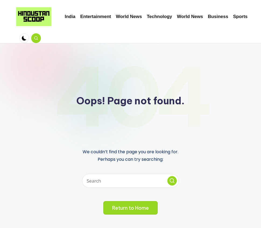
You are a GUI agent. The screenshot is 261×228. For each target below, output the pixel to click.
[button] (172, 181)
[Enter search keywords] (130, 181)
